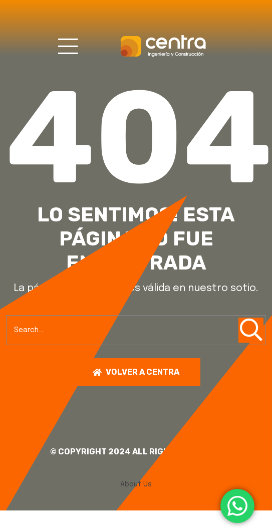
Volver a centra (136, 372)
